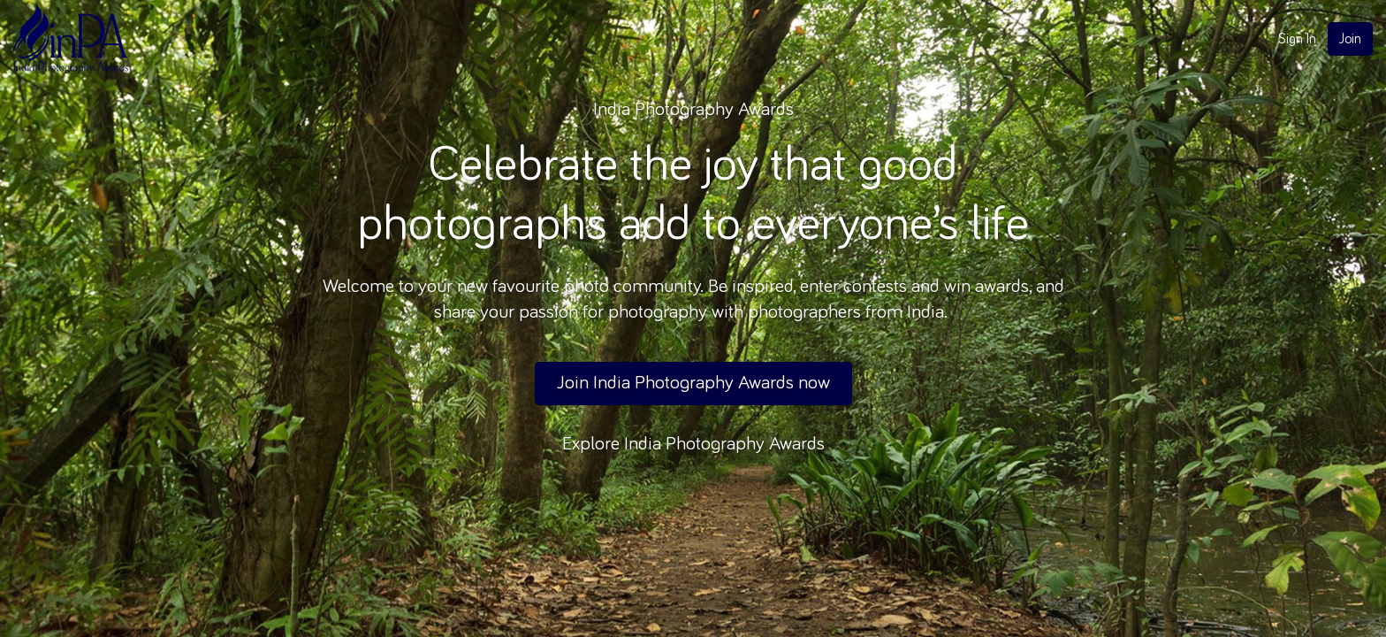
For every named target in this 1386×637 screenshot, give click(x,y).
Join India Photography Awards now (693, 383)
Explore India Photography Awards (693, 444)
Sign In (1297, 39)
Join (1350, 39)
